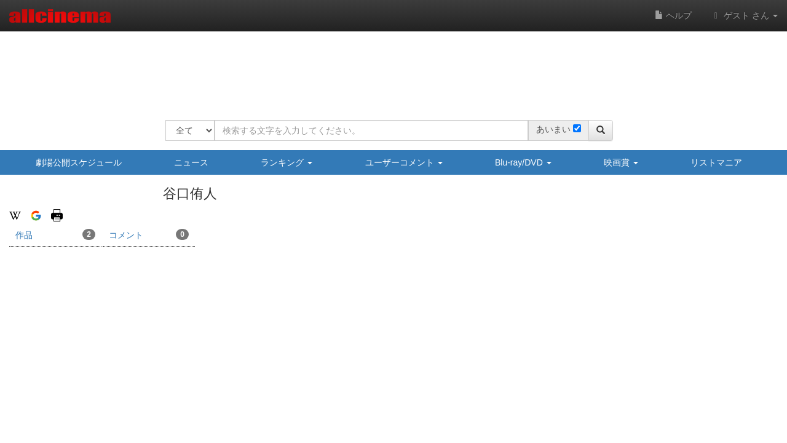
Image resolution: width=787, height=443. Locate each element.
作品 (55, 234)
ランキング (286, 162)
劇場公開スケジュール (79, 162)
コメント (149, 234)
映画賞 (621, 162)
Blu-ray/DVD (523, 162)
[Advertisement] (389, 67)
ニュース (191, 162)
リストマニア (716, 162)
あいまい (553, 129)
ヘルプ (673, 15)
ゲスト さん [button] (744, 15)
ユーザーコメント (404, 162)
